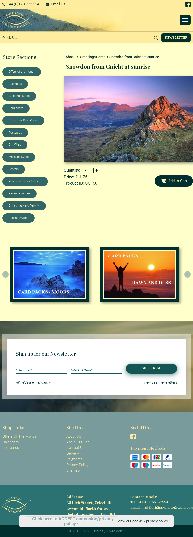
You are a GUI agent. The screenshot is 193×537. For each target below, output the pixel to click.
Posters (14, 169)
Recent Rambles (19, 193)
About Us (73, 436)
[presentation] (5, 274)
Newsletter (176, 37)
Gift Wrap (15, 144)
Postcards (15, 132)
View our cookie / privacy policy (143, 521)
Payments (74, 459)
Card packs (16, 108)
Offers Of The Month (19, 436)
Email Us (55, 4)
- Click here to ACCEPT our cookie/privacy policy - (71, 521)
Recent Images (18, 218)
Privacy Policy (77, 465)
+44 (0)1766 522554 (20, 4)
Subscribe (151, 368)
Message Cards (19, 157)
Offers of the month (22, 71)
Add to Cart (173, 181)
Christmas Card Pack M (24, 205)
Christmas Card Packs (23, 120)
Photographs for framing (25, 181)
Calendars (15, 84)
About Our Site (78, 442)
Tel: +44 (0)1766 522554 (149, 502)
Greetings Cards (19, 96)
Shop (70, 57)
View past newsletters (160, 382)
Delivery (72, 453)
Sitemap (73, 470)
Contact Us (75, 447)
